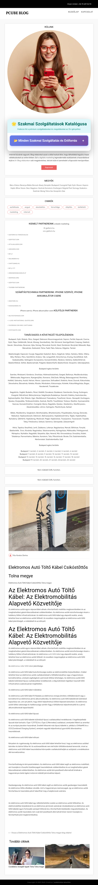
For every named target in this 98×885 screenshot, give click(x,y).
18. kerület (75, 457)
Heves (23, 188)
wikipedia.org (14, 278)
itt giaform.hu (49, 228)
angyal (27, 207)
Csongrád (64, 185)
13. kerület (31, 457)
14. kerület (40, 457)
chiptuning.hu (14, 263)
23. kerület (71, 460)
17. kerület (66, 457)
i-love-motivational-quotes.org (21, 320)
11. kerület (65, 454)
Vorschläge (55, 207)
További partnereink (17, 287)
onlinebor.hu (14, 259)
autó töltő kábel (54, 654)
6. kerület (73, 451)
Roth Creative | (56, 882)
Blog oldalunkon (23, 161)
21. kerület (53, 460)
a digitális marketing (46, 158)
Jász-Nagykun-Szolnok (35, 188)
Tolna (48, 191)
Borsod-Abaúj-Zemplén (41, 185)
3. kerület (48, 451)
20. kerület (44, 460)
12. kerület (74, 454)
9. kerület (48, 454)
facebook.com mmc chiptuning (20, 325)
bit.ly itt (12, 268)
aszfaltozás (14, 207)
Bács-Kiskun (15, 185)
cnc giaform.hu (49, 231)
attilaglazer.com (15, 244)
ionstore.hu (13, 301)
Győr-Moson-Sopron (80, 185)
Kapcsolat (87, 12)
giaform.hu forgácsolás (18, 235)
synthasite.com (15, 330)
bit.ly (11, 254)
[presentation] (85, 856)
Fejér (70, 185)
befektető (82, 207)
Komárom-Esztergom (53, 188)
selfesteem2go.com (16, 316)
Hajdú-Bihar (15, 188)
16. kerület (58, 457)
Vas (51, 191)
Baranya (23, 185)
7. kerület (31, 454)
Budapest (56, 185)
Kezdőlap (73, 12)
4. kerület (57, 451)
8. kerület (39, 454)
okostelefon (40, 207)
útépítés (68, 207)
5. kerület (65, 451)
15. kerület (49, 457)
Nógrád (65, 188)
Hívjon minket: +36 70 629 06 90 (79, 4)
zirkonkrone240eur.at (17, 273)
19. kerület (35, 460)
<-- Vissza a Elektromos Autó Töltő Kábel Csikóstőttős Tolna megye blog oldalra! (40, 833)
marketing (14, 212)
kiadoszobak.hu (15, 306)
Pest (71, 188)
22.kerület (62, 460)
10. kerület (56, 454)
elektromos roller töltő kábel (22, 666)
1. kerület (32, 451)
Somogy (76, 188)
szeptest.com (14, 239)
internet (27, 212)
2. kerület (40, 451)
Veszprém (57, 191)
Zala (63, 191)
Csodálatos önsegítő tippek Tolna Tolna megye (26, 867)
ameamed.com (14, 249)
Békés (29, 185)
